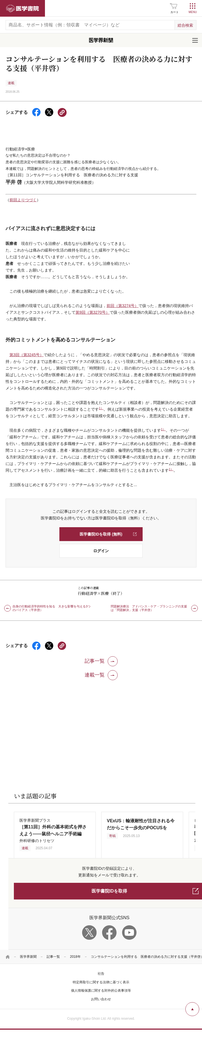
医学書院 (22, 8)
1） (101, 408)
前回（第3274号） (122, 305)
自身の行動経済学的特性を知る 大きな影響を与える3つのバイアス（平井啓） (51, 608)
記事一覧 (53, 957)
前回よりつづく (23, 200)
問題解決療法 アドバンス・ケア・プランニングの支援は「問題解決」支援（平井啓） (149, 608)
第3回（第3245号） (26, 355)
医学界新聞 (28, 957)
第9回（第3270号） (92, 312)
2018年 (75, 957)
